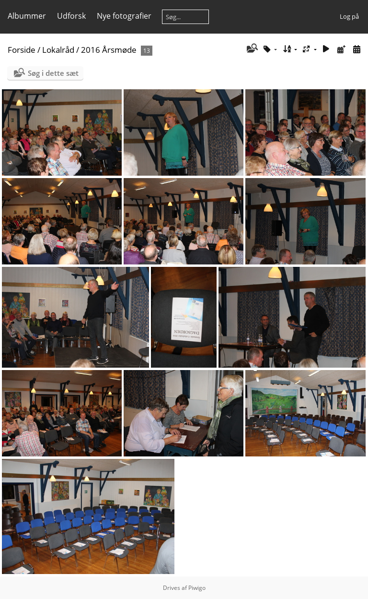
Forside (21, 49)
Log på (349, 16)
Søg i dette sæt (53, 73)
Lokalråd (58, 49)
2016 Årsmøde (109, 49)
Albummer (27, 16)
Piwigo (197, 588)
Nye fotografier (124, 16)
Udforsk (71, 16)
